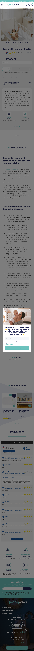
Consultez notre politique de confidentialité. (16, 339)
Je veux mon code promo (17, 343)
